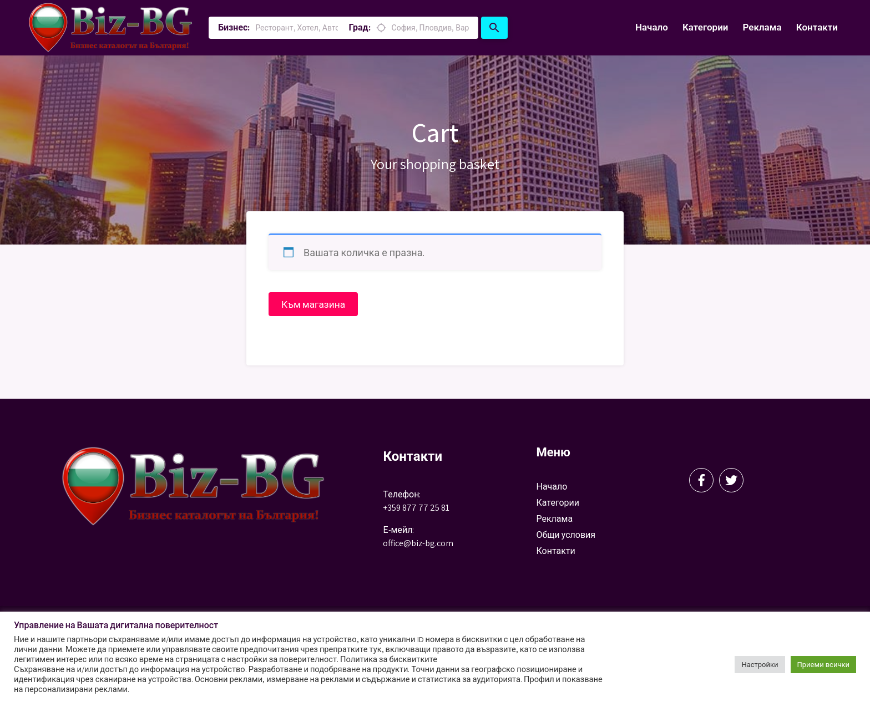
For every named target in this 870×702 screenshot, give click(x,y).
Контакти (817, 27)
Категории (705, 27)
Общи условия (565, 535)
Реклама (761, 27)
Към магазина (314, 304)
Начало (651, 27)
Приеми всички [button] (823, 664)
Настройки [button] (759, 664)
